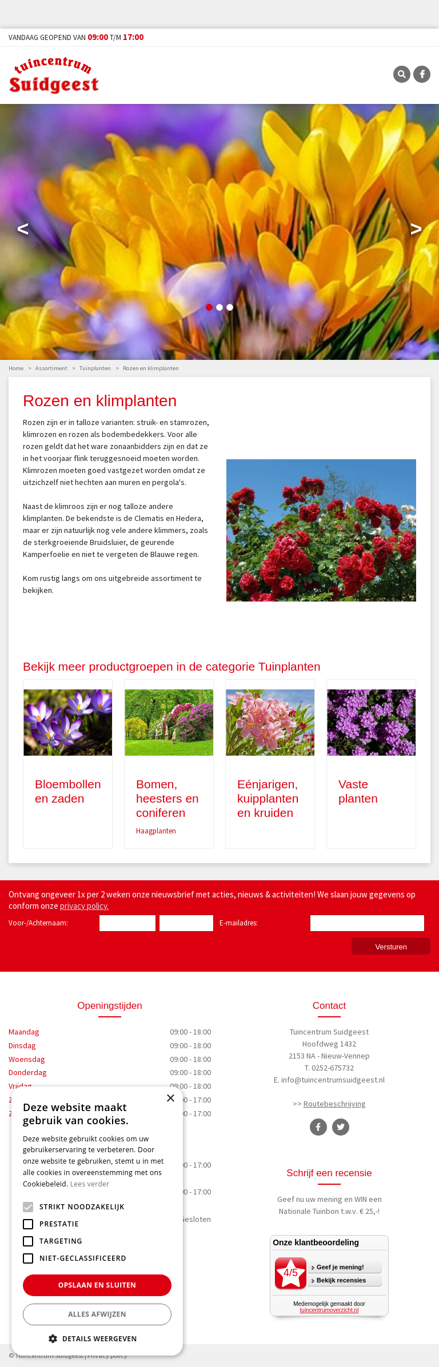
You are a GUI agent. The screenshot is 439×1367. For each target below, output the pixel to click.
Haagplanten (156, 831)
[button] (97, 1338)
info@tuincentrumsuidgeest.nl (333, 1080)
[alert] (97, 1221)
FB (421, 74)
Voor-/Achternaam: (38, 923)
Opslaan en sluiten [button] (97, 1285)
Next (416, 231)
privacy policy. (84, 905)
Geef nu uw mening (309, 1199)
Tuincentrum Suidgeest (329, 1032)
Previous (22, 231)
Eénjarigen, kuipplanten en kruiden (267, 798)
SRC (401, 74)
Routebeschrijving (335, 1104)
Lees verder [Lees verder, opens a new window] (90, 1184)
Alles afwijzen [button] (97, 1314)
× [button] (170, 1099)
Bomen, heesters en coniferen (167, 798)
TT (340, 1127)
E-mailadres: (241, 923)
